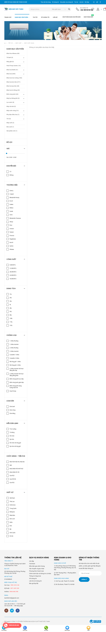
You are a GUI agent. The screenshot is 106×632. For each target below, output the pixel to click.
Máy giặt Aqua (29, 43)
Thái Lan (12, 501)
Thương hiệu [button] (12, 185)
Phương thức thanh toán (36, 571)
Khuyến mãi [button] (11, 166)
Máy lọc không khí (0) (13, 98)
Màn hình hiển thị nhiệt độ (17, 462)
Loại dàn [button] (10, 401)
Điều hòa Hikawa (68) (13, 53)
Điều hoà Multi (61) (12, 69)
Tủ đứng (12, 432)
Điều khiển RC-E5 (14, 472)
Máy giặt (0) (10, 61)
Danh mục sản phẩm (21, 17)
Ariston (12, 228)
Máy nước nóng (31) (13, 110)
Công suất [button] (11, 259)
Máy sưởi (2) (10, 122)
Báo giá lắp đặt (33, 583)
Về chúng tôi (55, 2)
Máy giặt (19, 43)
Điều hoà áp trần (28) (13, 86)
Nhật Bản (12, 515)
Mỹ (10, 529)
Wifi (11, 465)
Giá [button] (8, 148)
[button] (99, 10)
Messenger (67, 628)
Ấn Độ (11, 536)
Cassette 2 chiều (14, 358)
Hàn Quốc (12, 532)
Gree (11, 215)
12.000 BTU (13, 268)
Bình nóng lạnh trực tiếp (17, 379)
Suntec (11, 246)
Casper (12, 194)
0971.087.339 (14, 588)
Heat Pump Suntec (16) (14, 65)
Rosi (11, 225)
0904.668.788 (14, 591)
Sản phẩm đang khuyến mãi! (71, 17)
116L (11, 322)
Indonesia (12, 505)
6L (10, 304)
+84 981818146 (86, 10)
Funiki (11, 211)
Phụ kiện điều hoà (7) (13, 114)
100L (11, 318)
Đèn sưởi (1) (10, 127)
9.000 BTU (13, 265)
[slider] (6, 153)
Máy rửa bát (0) (11, 106)
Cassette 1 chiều (14, 355)
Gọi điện (46, 628)
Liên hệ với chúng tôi (35, 581)
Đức (11, 526)
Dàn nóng (12, 410)
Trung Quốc (13, 508)
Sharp (11, 222)
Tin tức (76, 2)
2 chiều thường (14, 348)
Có (10, 171)
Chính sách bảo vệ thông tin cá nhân (40, 573)
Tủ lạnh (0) (10, 57)
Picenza (12, 235)
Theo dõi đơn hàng (46, 2)
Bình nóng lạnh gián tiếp (17, 382)
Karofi (11, 242)
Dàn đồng (12, 413)
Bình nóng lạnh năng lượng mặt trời (16, 386)
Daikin (11, 204)
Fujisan (12, 232)
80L (11, 315)
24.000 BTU (13, 275)
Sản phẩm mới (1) (12, 131)
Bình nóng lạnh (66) (12, 94)
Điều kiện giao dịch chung (37, 566)
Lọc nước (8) (10, 102)
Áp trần (12, 439)
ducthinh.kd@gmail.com (11, 598)
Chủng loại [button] (11, 335)
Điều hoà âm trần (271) (13, 82)
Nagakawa (13, 239)
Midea (11, 208)
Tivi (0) (9, 118)
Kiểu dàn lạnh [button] (12, 423)
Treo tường (13, 429)
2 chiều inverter (14, 351)
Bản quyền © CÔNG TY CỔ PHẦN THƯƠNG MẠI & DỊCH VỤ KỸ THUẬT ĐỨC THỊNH (27, 621)
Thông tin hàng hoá (35, 576)
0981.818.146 (15, 585)
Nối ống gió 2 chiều (15, 365)
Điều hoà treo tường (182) (14, 78)
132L (11, 325)
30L (11, 301)
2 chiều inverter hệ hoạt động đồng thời (16, 374)
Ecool (11, 201)
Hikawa (12, 249)
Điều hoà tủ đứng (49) (13, 90)
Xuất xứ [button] (10, 492)
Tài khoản (32, 563)
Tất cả (10, 43)
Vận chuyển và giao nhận (36, 568)
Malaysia (12, 512)
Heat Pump (13, 391)
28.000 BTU (13, 272)
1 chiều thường (14, 341)
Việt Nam (12, 498)
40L (11, 308)
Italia (11, 522)
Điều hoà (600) (11, 74)
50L (11, 311)
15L (11, 294)
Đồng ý (84, 579)
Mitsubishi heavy (14, 197)
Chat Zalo (25, 628)
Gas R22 (12, 475)
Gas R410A (13, 479)
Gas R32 (12, 482)
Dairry (11, 190)
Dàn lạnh (12, 406)
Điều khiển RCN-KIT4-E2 (16, 468)
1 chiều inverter (14, 344)
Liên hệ (81, 2)
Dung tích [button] (11, 288)
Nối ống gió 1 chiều (15, 361)
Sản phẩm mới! (89, 16)
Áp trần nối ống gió (15, 446)
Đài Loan (12, 519)
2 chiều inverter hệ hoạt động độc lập (16, 369)
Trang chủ (7, 17)
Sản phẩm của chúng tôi (66, 2)
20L (11, 298)
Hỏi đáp (87, 2)
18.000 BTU (13, 279)
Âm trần (12, 436)
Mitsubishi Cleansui (15, 218)
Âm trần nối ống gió (15, 443)
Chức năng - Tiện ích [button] (16, 456)
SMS (88, 628)
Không (11, 175)
